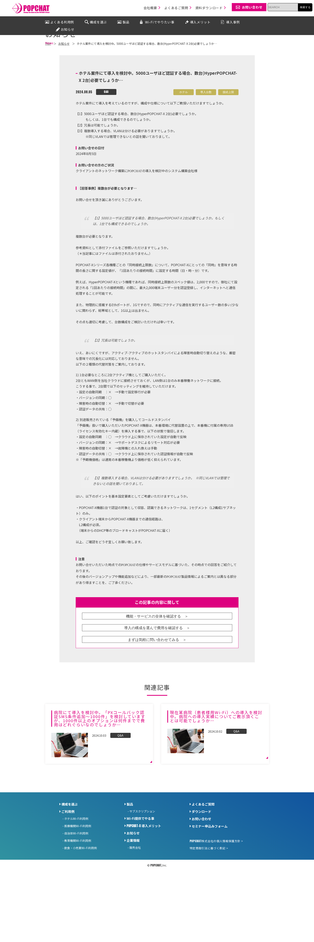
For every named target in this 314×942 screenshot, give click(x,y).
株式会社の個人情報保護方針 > (216, 888)
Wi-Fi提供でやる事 (140, 865)
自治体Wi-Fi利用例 (76, 880)
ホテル (183, 138)
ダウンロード (201, 858)
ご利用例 (67, 858)
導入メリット (144, 872)
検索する (305, 7)
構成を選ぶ (69, 850)
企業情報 (133, 887)
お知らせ (133, 879)
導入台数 (206, 138)
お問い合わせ (201, 865)
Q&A (106, 138)
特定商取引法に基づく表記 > (209, 895)
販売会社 (135, 894)
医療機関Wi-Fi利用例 (77, 873)
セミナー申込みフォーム (210, 872)
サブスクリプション (142, 858)
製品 (130, 850)
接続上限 (228, 138)
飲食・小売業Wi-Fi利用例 (80, 895)
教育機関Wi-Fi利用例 (77, 887)
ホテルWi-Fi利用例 (76, 865)
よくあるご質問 (203, 850)
